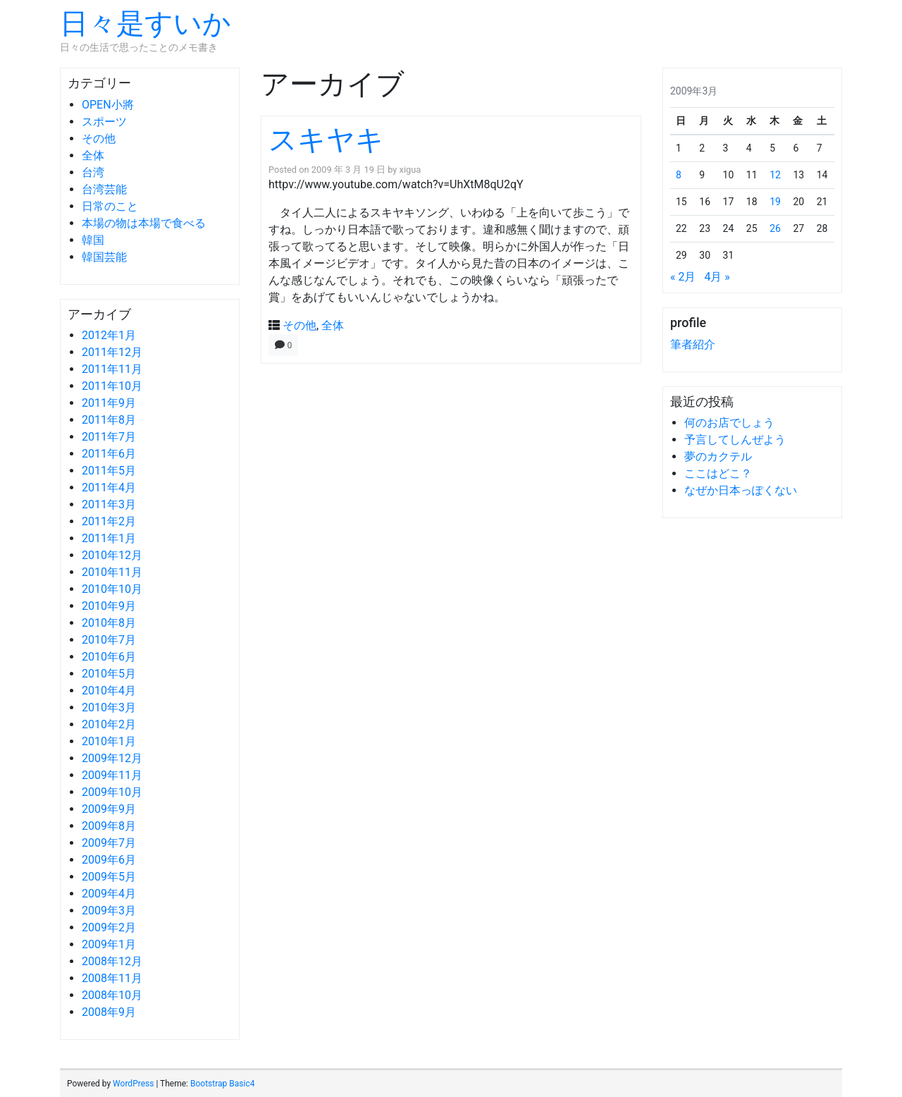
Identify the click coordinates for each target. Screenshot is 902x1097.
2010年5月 (109, 673)
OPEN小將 (108, 104)
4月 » (716, 276)
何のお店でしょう (729, 422)
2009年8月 (109, 826)
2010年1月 (109, 741)
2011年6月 (109, 453)
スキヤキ (326, 140)
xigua (410, 169)
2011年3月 (109, 504)
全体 (93, 155)
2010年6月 (109, 656)
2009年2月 (109, 927)
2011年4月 (109, 487)
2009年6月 (109, 859)
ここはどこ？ (718, 473)
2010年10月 (112, 589)
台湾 (93, 172)
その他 (99, 138)
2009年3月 (109, 910)
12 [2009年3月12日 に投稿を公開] (775, 174)
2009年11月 (112, 775)
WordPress (133, 1084)
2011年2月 (109, 521)
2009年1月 (109, 944)
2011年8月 (109, 420)
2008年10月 (112, 995)
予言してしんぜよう (735, 439)
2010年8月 (109, 623)
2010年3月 (109, 707)
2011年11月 (112, 369)
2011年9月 (109, 403)
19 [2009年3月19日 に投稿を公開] (775, 201)
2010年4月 (109, 690)
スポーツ (104, 121)
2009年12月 (112, 758)
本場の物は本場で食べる (144, 223)
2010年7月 (109, 639)
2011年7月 (109, 436)
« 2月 (683, 276)
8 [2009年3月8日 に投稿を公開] (678, 174)
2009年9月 (109, 809)
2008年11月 (112, 978)
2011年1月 (109, 538)
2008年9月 (109, 1012)
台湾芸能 (104, 189)
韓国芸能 (104, 257)
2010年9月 (109, 606)
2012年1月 (109, 335)
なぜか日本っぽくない (740, 490)
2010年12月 (112, 555)
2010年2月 (109, 724)
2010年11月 (112, 572)
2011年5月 (109, 470)
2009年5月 (109, 876)
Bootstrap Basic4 (222, 1084)
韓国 (93, 240)
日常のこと (110, 206)
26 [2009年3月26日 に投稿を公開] (775, 228)
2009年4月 (109, 893)
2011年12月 (112, 352)
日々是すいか (145, 23)
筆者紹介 (692, 344)
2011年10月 (112, 386)
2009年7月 (109, 843)
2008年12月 (112, 961)
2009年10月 (112, 792)
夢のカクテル (718, 456)
